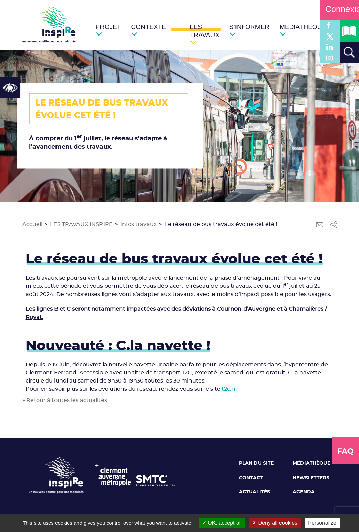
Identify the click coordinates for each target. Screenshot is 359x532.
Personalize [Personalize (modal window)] (322, 523)
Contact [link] (251, 478)
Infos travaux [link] (138, 224)
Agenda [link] (304, 492)
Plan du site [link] (256, 463)
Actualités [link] (254, 492)
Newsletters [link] (311, 478)
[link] (10, 87)
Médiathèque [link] (311, 463)
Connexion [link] (339, 9)
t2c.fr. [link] (230, 389)
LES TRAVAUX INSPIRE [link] (81, 224)
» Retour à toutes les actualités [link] (64, 400)
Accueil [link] (32, 224)
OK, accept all (222, 523)
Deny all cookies (274, 523)
